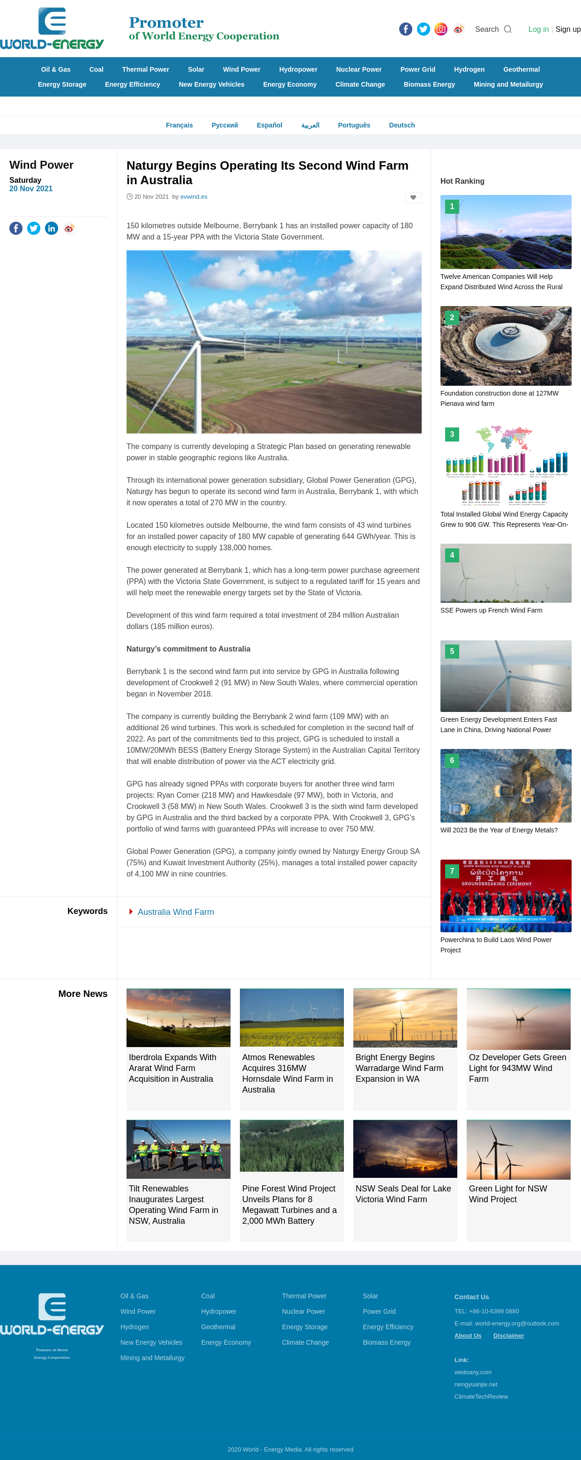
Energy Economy (290, 84)
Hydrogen (469, 69)
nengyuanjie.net (476, 1384)
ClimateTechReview (481, 1396)
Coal (96, 69)
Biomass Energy (429, 84)
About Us (468, 1335)
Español (269, 125)
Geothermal (521, 69)
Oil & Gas (56, 69)
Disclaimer (508, 1335)
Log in (539, 29)
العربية (310, 125)
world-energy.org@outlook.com (517, 1323)
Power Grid (418, 69)
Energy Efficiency (132, 84)
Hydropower (298, 69)
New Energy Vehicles (212, 84)
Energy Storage (62, 84)
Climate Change (360, 84)
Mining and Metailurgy (508, 84)
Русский (225, 125)
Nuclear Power (359, 69)
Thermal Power (145, 69)
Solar (196, 69)
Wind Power (242, 69)
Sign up (568, 29)
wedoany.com (473, 1372)
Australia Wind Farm (176, 912)
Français (179, 125)
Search (487, 29)
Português (354, 125)
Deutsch (402, 125)
